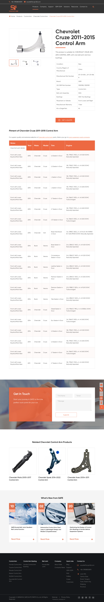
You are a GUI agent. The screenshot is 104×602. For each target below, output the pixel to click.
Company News (60, 567)
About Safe (58, 564)
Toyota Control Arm (15, 567)
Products (35, 6)
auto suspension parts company (79, 137)
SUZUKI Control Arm (15, 576)
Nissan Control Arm (15, 573)
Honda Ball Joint (45, 565)
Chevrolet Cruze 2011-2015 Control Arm (61, 16)
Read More (22, 539)
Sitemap (54, 597)
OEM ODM (58, 6)
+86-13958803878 (16, 2)
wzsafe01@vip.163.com (33, 2)
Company (43, 6)
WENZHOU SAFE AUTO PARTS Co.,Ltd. (29, 597)
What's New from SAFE (52, 498)
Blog (67, 564)
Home (13, 16)
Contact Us (83, 6)
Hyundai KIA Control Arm (15, 580)
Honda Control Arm (15, 564)
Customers (69, 582)
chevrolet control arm (46, 137)
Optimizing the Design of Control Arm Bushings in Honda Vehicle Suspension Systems (80, 529)
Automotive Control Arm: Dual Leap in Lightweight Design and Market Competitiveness (50, 529)
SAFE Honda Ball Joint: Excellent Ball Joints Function (21, 528)
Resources (74, 6)
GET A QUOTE (65, 120)
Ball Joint (45, 561)
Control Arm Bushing (30, 561)
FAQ (67, 573)
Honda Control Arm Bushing (29, 565)
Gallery (68, 576)
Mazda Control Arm (15, 570)
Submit (66, 415)
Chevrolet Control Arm (40, 16)
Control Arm (28, 16)
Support (51, 6)
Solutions (67, 6)
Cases (68, 579)
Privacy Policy (65, 597)
